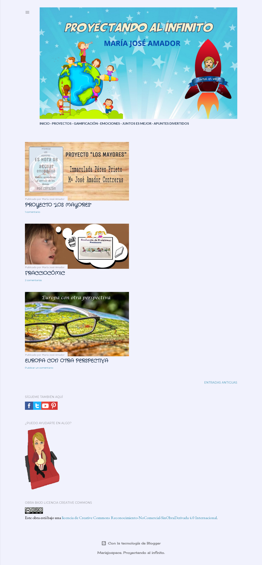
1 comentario (32, 211)
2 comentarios (33, 280)
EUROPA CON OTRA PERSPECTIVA (66, 361)
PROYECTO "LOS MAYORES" (58, 205)
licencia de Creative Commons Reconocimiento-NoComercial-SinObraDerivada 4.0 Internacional (139, 517)
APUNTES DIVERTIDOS (171, 123)
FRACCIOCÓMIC (45, 273)
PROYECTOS (62, 123)
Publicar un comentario (39, 367)
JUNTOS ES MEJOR (136, 123)
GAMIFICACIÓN (86, 123)
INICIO (45, 123)
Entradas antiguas (220, 382)
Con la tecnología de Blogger (131, 543)
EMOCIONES (110, 123)
